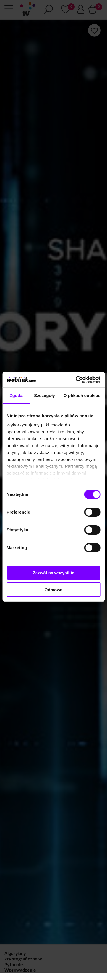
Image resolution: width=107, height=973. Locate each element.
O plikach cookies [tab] (82, 395)
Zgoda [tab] (16, 395)
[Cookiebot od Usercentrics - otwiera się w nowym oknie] (76, 379)
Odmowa (53, 589)
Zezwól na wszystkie (53, 572)
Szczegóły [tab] (44, 395)
